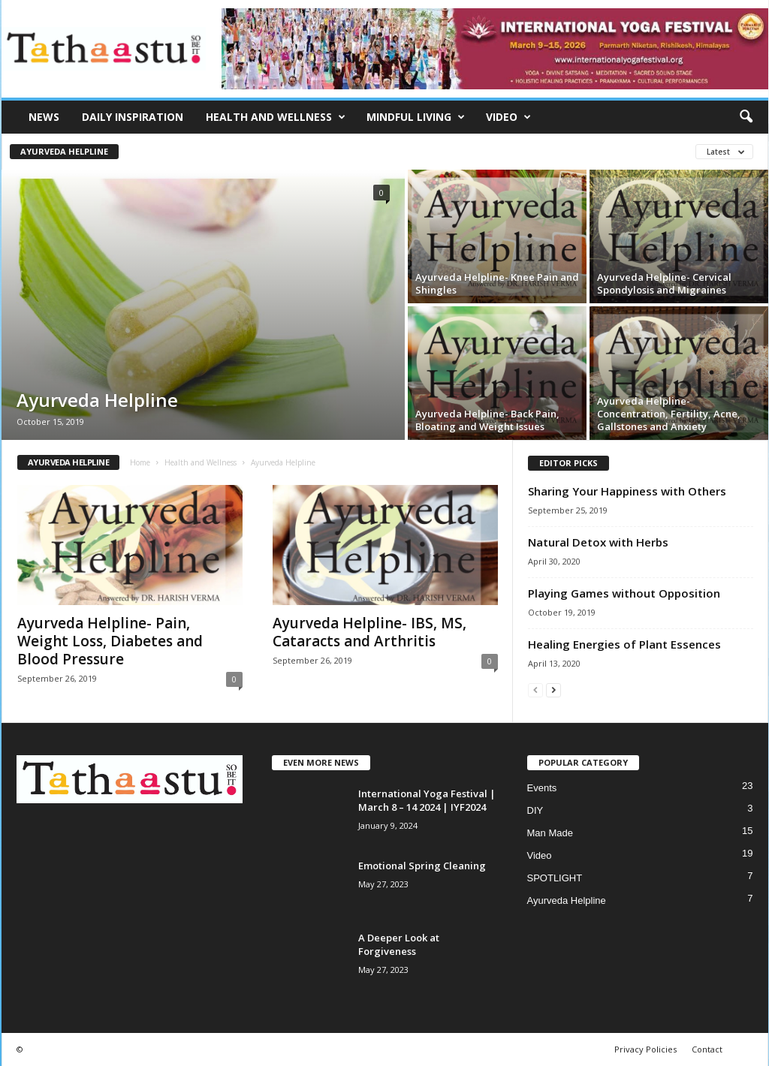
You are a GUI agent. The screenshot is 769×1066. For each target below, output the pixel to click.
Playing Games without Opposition (624, 593)
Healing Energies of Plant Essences (624, 644)
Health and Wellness (275, 117)
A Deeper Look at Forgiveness (398, 944)
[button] (745, 117)
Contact (707, 1049)
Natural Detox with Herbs (598, 542)
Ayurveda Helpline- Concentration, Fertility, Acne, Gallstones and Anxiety (668, 413)
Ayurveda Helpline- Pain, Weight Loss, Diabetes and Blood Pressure (110, 641)
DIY (535, 810)
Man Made (550, 833)
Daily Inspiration (132, 117)
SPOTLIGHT (555, 878)
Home (140, 462)
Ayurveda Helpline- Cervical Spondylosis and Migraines (664, 283)
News (44, 117)
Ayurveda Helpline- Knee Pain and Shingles (497, 283)
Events (542, 787)
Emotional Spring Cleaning (422, 865)
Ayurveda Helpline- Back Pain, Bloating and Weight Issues (487, 420)
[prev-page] (535, 689)
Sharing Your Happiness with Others (627, 490)
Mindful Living (415, 117)
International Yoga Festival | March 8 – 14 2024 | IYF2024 (427, 800)
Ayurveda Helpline (64, 151)
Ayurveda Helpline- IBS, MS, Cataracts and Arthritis (369, 632)
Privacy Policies (645, 1049)
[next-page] (553, 689)
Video (508, 117)
